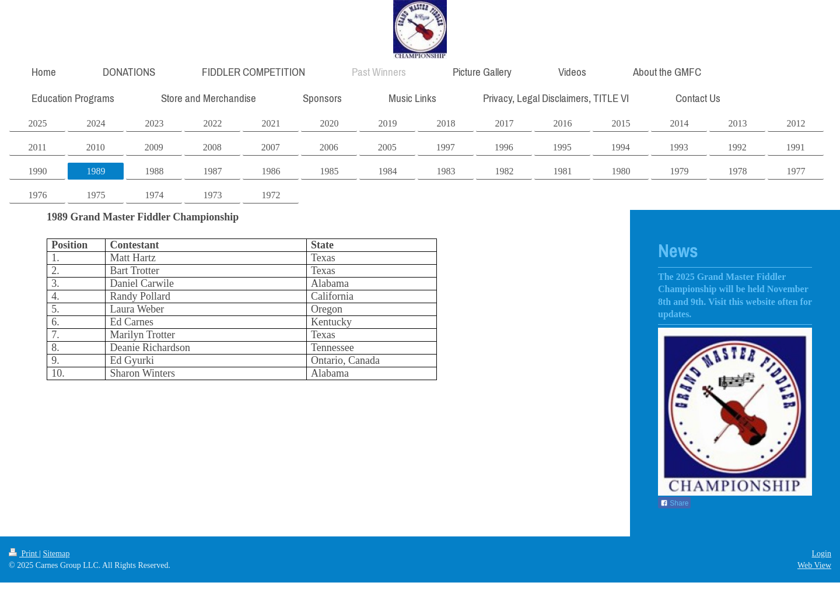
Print (24, 553)
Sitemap (56, 553)
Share (674, 503)
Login (821, 553)
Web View (814, 565)
